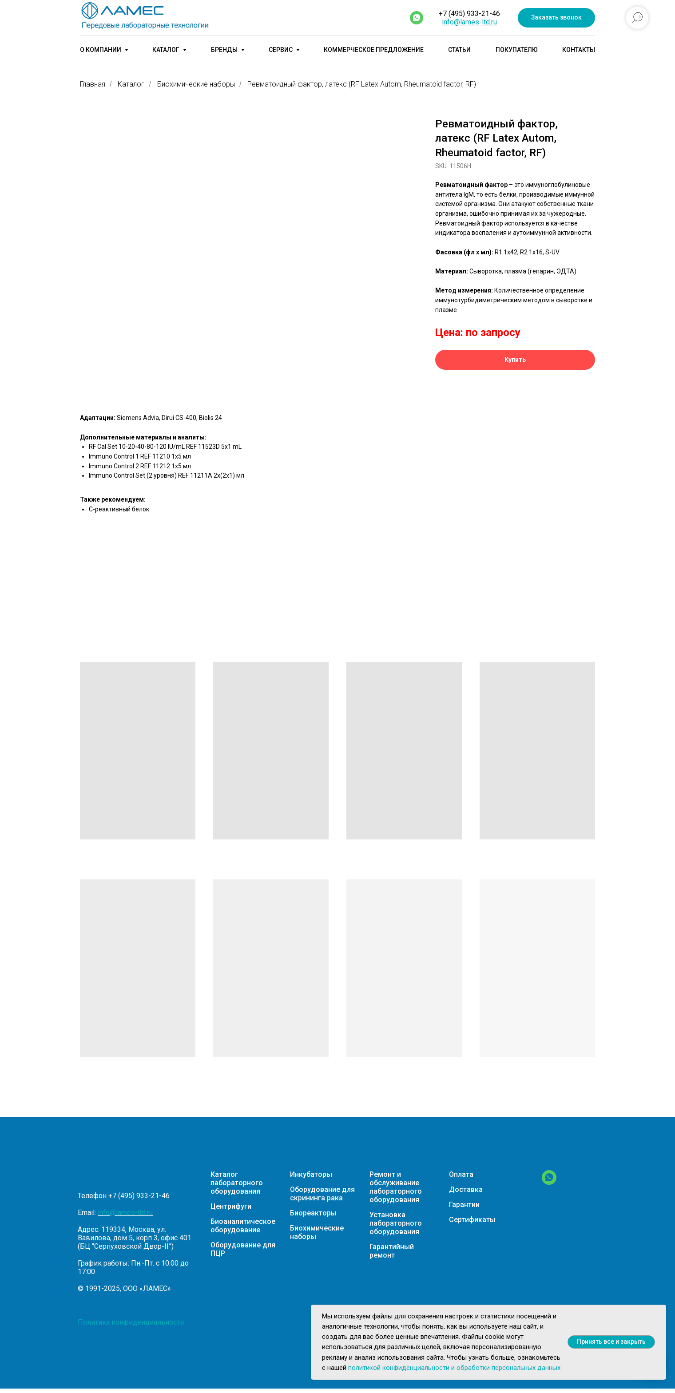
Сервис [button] (281, 49)
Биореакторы (313, 1213)
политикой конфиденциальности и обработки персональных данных (454, 1368)
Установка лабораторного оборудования (395, 1223)
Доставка (466, 1189)
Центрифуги (230, 1206)
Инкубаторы (311, 1174)
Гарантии (464, 1204)
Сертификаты (472, 1219)
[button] (556, 18)
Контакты (578, 49)
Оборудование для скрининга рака (322, 1193)
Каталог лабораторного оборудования (236, 1182)
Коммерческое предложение (374, 49)
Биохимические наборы (196, 84)
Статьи (459, 49)
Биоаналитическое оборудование (242, 1225)
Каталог (131, 84)
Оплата (461, 1174)
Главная (92, 84)
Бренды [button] (225, 49)
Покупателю (517, 49)
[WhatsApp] (549, 1182)
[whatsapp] (416, 17)
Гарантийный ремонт (391, 1251)
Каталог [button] (166, 49)
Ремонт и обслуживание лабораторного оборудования (395, 1187)
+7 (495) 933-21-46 (469, 13)
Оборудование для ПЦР (242, 1249)
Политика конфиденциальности (131, 1322)
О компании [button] (101, 49)
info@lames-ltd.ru (469, 22)
